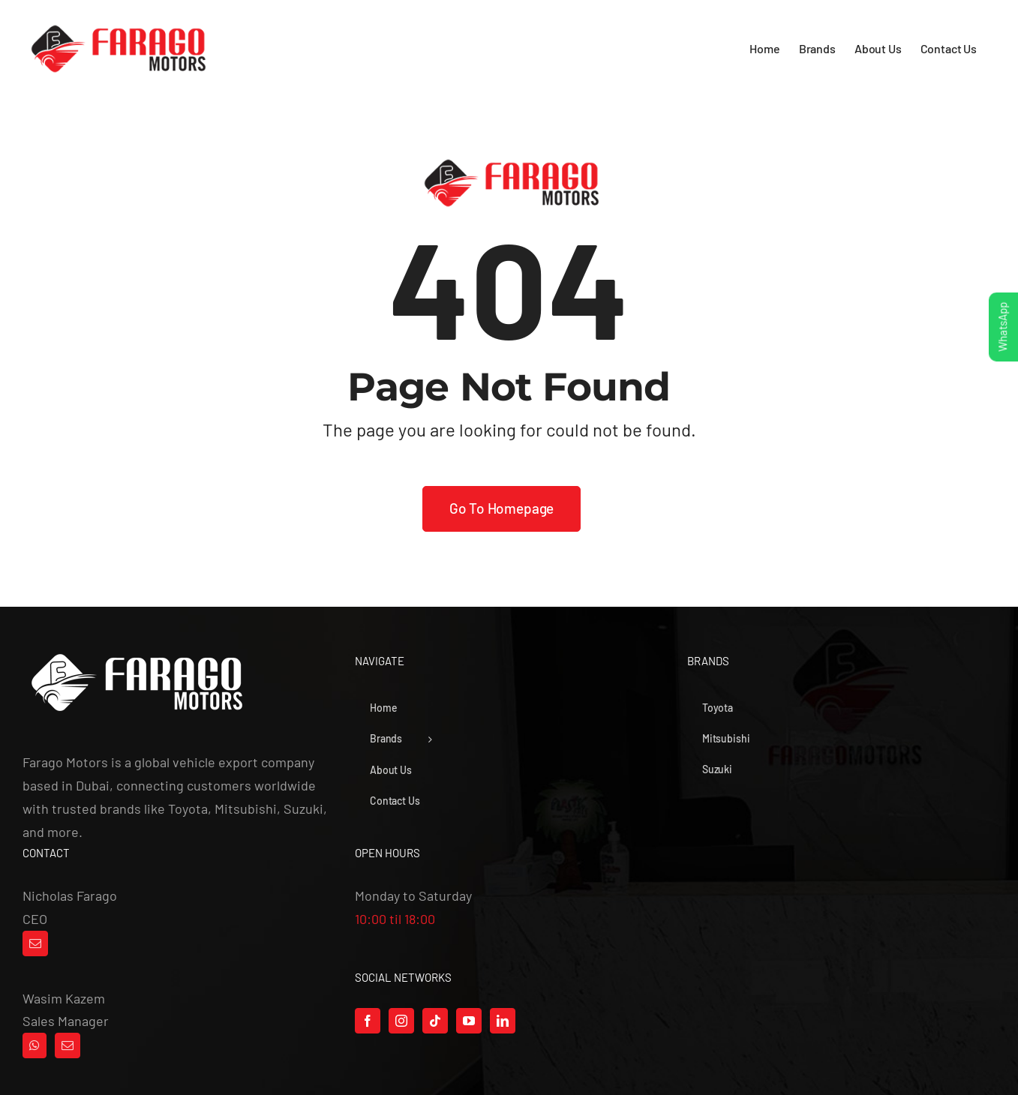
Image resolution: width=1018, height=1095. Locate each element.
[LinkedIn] (502, 1021)
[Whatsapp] (35, 1045)
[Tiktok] (435, 1021)
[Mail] (35, 943)
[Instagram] (401, 1021)
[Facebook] (367, 1021)
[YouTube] (469, 1021)
